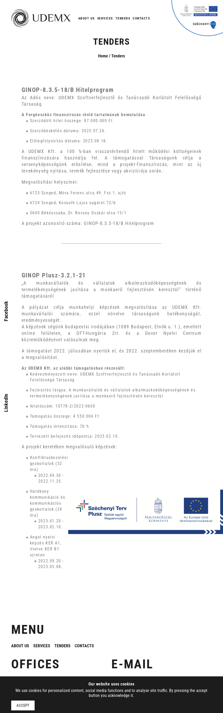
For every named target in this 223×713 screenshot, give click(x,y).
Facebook (6, 311)
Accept (22, 705)
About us (86, 18)
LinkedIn (6, 403)
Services (105, 18)
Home (103, 56)
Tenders (123, 18)
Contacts (141, 18)
